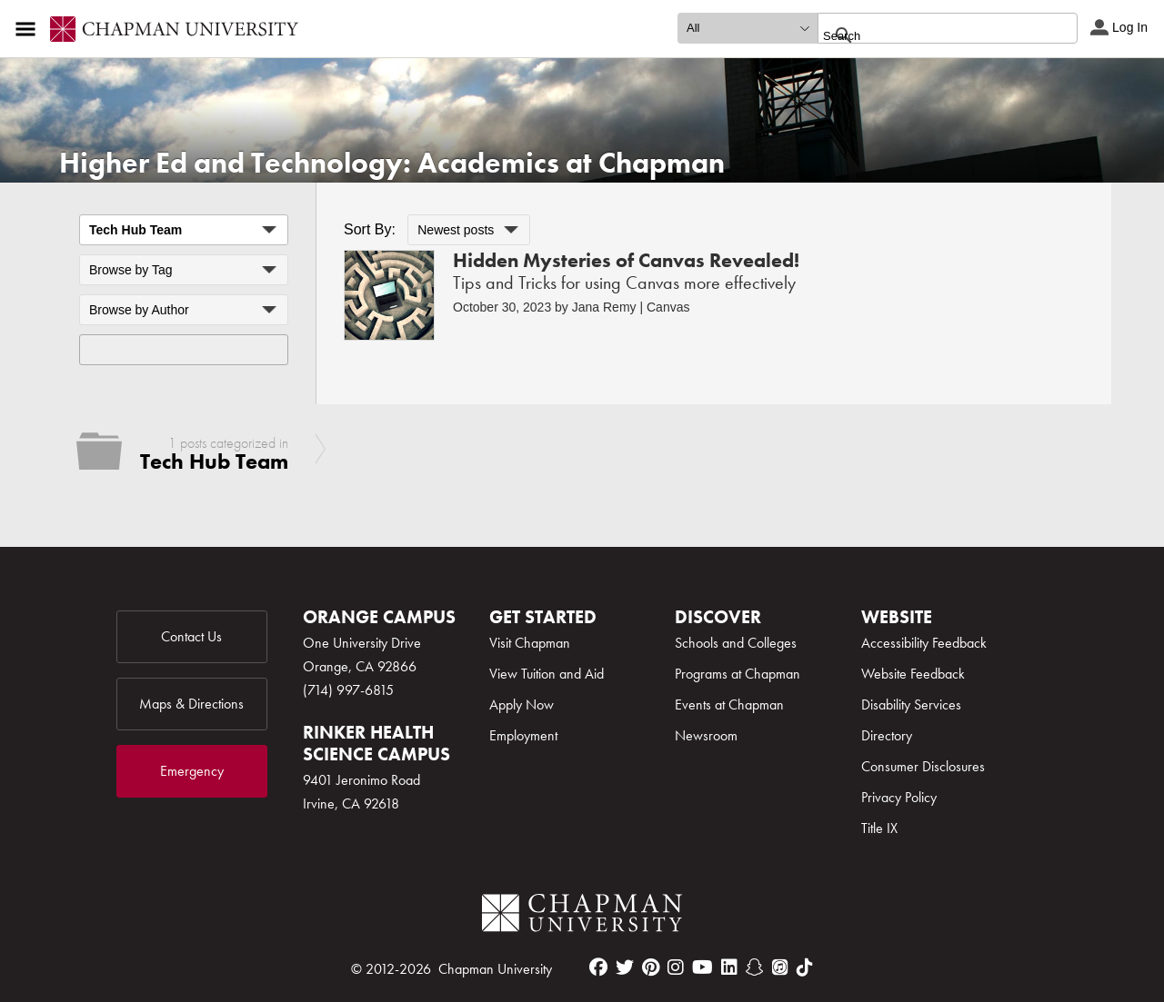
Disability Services (911, 704)
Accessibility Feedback (924, 642)
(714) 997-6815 (348, 689)
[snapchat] (755, 967)
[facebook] (598, 967)
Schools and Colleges (736, 642)
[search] (928, 35)
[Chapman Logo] (582, 916)
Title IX (879, 828)
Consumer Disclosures (923, 766)
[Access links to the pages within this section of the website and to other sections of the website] (29, 29)
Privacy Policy (899, 797)
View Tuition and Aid (546, 673)
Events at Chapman (729, 704)
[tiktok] (805, 967)
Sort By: (370, 229)
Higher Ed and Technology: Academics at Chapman (392, 163)
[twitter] (625, 967)
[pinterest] (650, 967)
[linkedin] (729, 967)
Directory (886, 735)
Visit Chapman (529, 642)
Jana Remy (604, 307)
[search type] (747, 28)
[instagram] (675, 967)
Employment (523, 735)
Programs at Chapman (737, 673)
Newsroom (706, 735)
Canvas (668, 307)
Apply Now (521, 704)
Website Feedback (913, 673)
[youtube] (702, 967)
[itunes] (780, 967)
